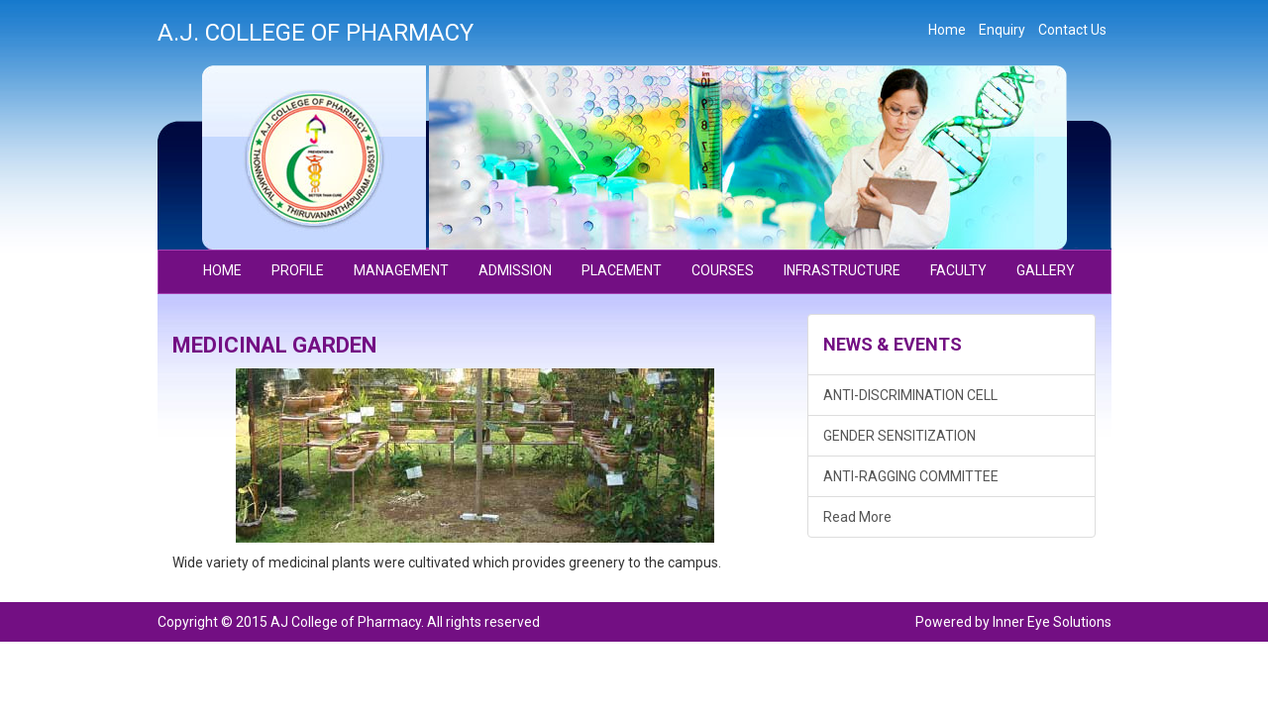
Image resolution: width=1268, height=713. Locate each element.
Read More (857, 517)
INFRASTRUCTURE (842, 270)
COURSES (722, 270)
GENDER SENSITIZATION (899, 436)
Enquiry (1002, 30)
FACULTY (958, 270)
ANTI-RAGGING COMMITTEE (911, 476)
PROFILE (297, 270)
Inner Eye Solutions (1052, 622)
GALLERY (1045, 270)
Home (947, 30)
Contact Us (1072, 30)
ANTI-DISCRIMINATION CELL (910, 395)
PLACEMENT (621, 270)
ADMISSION (515, 270)
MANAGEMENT (401, 270)
